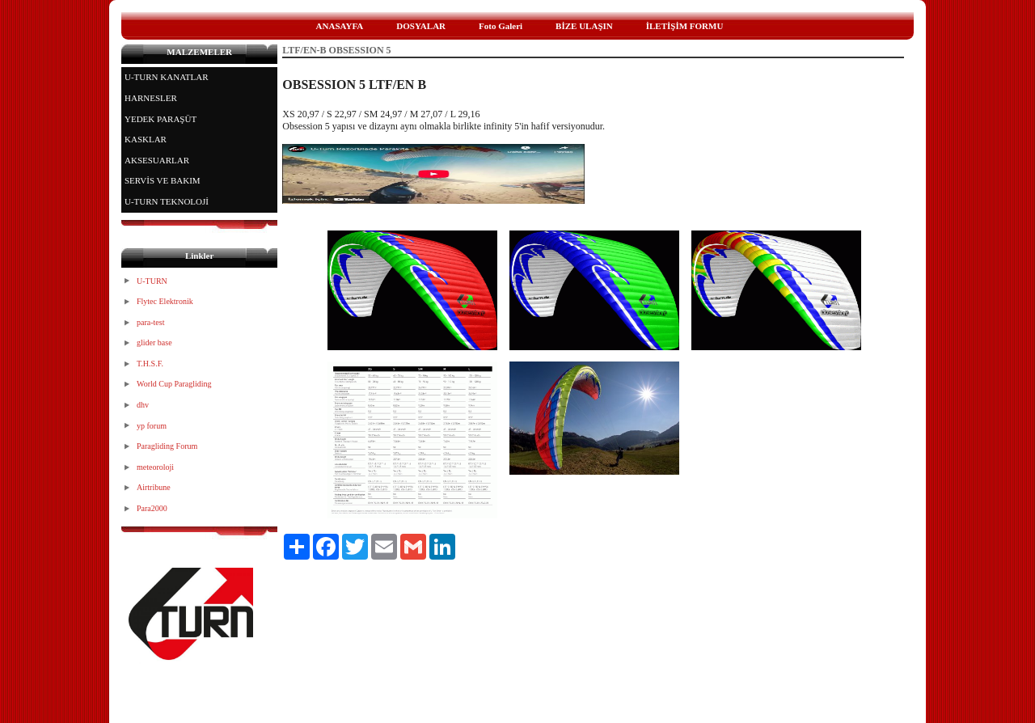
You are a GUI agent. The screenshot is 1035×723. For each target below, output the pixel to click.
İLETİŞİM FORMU (685, 26)
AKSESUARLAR (157, 160)
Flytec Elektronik (165, 301)
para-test (150, 322)
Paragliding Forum (167, 446)
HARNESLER (151, 98)
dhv (143, 404)
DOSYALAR (421, 26)
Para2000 (152, 508)
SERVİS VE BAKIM (163, 180)
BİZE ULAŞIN (584, 26)
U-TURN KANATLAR (167, 77)
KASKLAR (146, 139)
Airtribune (154, 487)
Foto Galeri (500, 26)
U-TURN (152, 281)
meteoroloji (155, 467)
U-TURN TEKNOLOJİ (167, 201)
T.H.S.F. (150, 363)
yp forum (152, 425)
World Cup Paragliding (174, 383)
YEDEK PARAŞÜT (160, 119)
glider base (154, 342)
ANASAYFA (340, 26)
